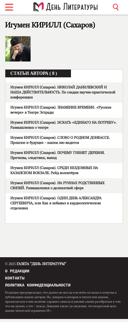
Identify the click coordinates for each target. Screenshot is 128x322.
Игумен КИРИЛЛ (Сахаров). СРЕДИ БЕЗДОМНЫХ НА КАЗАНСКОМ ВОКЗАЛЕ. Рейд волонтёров (54, 170)
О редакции (17, 272)
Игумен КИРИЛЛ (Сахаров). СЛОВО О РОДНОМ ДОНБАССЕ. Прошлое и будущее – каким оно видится (60, 140)
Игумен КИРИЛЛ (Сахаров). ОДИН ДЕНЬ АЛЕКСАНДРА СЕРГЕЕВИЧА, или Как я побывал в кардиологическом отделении (55, 203)
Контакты (14, 280)
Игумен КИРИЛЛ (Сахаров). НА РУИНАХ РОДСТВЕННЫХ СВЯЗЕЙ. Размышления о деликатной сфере (57, 185)
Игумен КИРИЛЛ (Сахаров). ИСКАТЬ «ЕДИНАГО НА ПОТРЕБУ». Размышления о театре (63, 125)
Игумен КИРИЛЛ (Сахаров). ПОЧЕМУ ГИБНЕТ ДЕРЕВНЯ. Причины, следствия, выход (57, 155)
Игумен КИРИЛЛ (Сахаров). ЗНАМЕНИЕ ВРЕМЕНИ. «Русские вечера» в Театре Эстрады (60, 110)
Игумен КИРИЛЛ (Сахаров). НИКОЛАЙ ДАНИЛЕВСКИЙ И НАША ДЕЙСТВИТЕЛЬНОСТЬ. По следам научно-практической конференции (62, 92)
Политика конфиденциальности (37, 288)
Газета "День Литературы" (35, 264)
